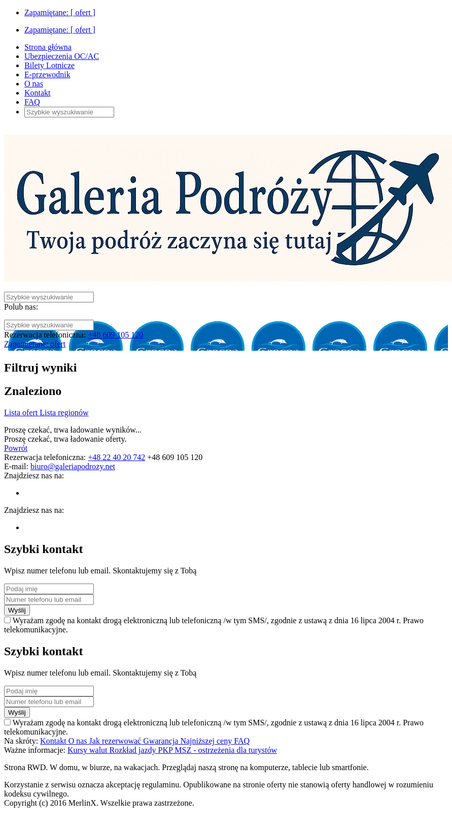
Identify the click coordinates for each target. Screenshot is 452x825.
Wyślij (17, 610)
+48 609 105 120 (115, 334)
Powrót (15, 448)
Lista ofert (22, 412)
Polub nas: (21, 306)
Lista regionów (64, 412)
